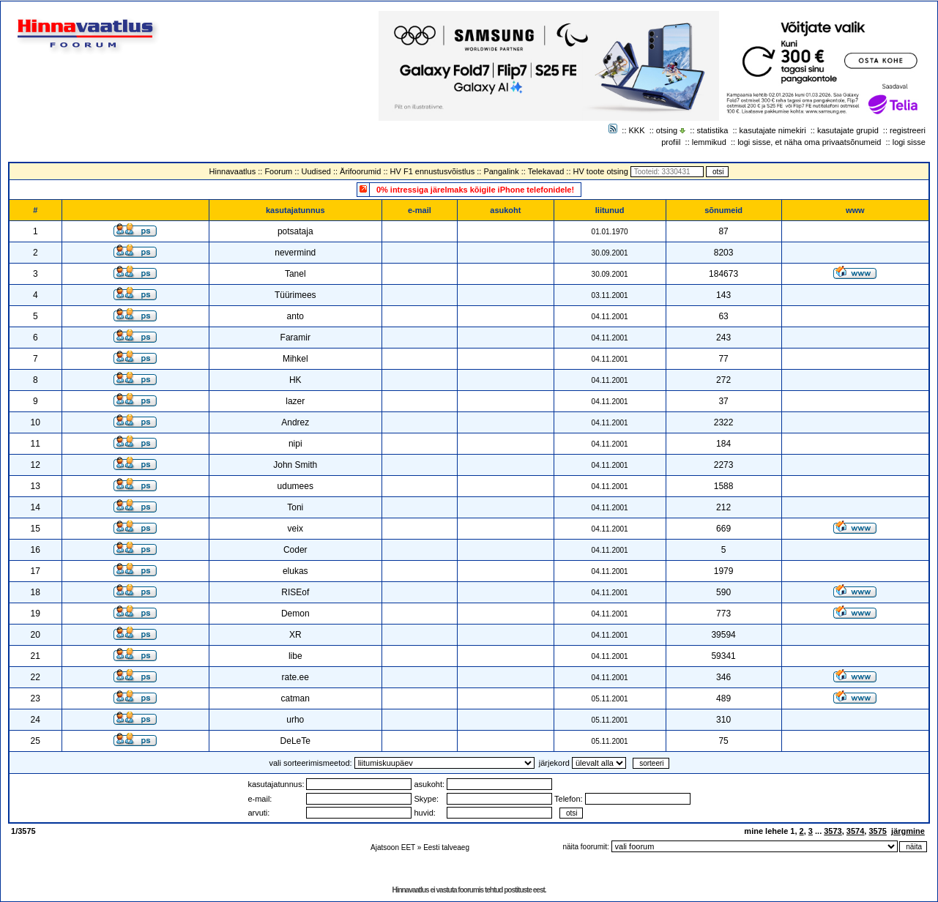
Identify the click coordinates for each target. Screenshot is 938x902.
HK (295, 380)
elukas (295, 571)
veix (295, 528)
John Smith (295, 465)
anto (295, 316)
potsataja (295, 231)
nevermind (295, 252)
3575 (877, 831)
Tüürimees (295, 295)
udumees (295, 486)
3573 (832, 831)
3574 (855, 831)
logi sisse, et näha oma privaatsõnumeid (809, 142)
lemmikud (709, 142)
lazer (295, 401)
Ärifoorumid (360, 171)
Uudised (316, 171)
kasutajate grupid (848, 130)
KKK (637, 130)
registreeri (908, 130)
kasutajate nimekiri (773, 130)
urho (295, 720)
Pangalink (500, 171)
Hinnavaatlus (232, 171)
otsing (666, 130)
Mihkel (295, 359)
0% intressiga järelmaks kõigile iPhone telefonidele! (475, 189)
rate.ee (295, 677)
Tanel (295, 274)
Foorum (278, 171)
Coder (295, 550)
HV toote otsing (600, 171)
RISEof (295, 592)
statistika (713, 130)
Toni (295, 507)
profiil (670, 142)
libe (295, 656)
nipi (295, 444)
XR (295, 635)
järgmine (908, 831)
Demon (295, 613)
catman (295, 698)
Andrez (295, 422)
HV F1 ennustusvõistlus (432, 171)
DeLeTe (295, 741)
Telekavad (546, 171)
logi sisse (909, 142)
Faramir (295, 337)
